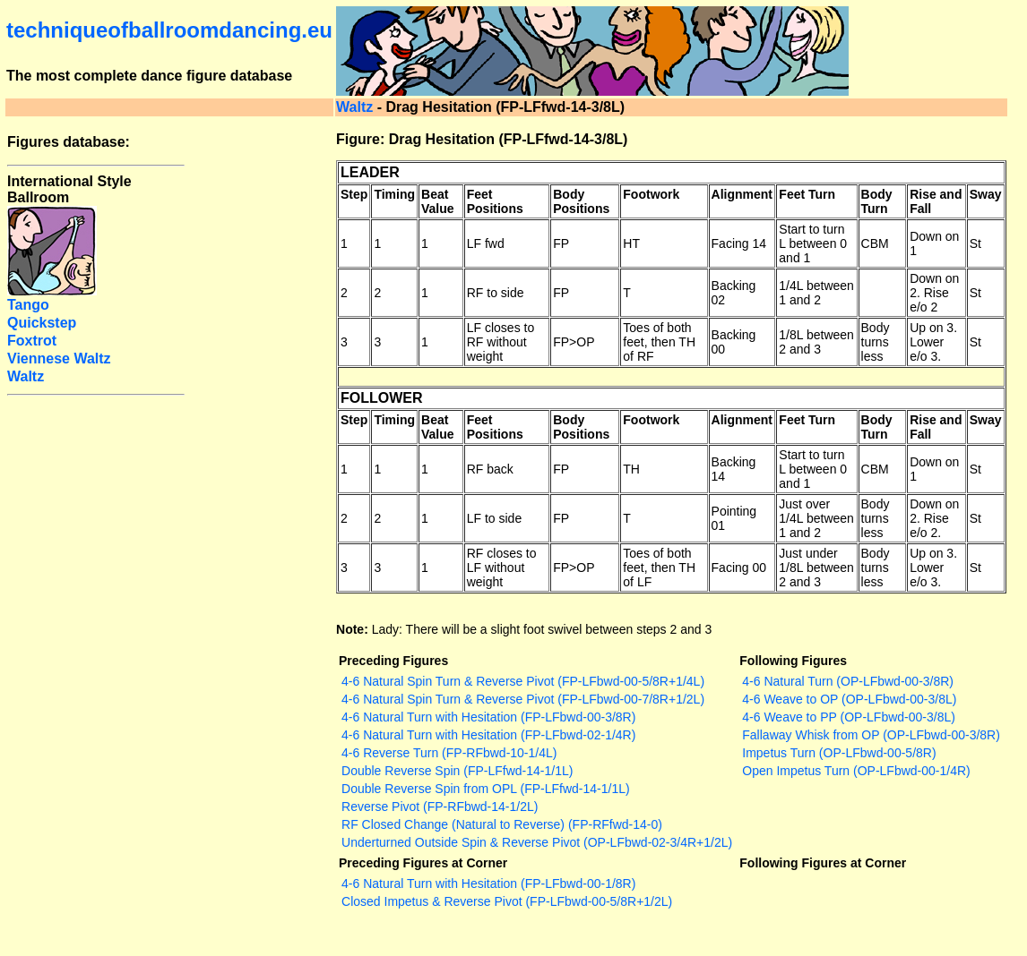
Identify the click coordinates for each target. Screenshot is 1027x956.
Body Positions (581, 201)
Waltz (354, 107)
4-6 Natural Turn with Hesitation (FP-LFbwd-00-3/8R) (488, 717)
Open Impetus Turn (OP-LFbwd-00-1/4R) (856, 771)
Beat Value (437, 201)
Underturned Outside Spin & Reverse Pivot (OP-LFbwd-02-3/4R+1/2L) (536, 842)
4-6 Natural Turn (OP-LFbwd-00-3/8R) (848, 681)
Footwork (651, 194)
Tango (28, 304)
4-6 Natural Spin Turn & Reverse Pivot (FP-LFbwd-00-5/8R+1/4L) (522, 681)
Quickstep (41, 322)
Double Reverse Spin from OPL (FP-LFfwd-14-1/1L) (485, 788)
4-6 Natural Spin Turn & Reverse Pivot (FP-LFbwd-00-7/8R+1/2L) (522, 699)
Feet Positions (495, 201)
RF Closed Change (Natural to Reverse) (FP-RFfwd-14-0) (501, 824)
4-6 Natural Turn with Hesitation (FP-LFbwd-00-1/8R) (488, 883)
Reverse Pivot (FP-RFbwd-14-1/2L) (439, 806)
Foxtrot (31, 340)
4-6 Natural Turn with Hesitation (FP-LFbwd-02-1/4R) (488, 735)
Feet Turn (807, 194)
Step (354, 194)
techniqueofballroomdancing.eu (169, 30)
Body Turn (877, 201)
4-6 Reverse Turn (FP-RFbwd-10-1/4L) (449, 753)
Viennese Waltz (59, 358)
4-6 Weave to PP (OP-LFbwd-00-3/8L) (848, 717)
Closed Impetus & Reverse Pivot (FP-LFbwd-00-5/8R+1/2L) (506, 901)
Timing (394, 194)
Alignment (742, 194)
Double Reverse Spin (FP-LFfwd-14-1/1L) (457, 771)
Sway (986, 194)
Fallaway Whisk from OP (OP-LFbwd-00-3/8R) (871, 735)
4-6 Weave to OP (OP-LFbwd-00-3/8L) (849, 699)
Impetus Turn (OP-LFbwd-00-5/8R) (839, 753)
